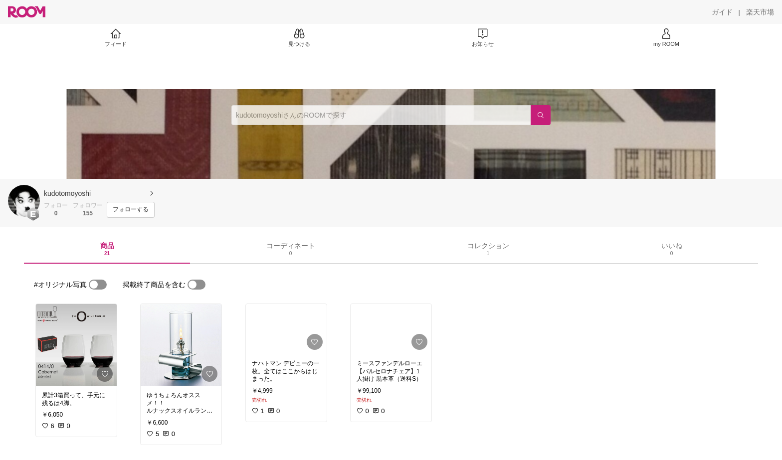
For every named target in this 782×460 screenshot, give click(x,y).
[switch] (98, 285)
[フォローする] (131, 210)
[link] (76, 345)
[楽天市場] (760, 11)
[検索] (541, 115)
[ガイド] (722, 11)
